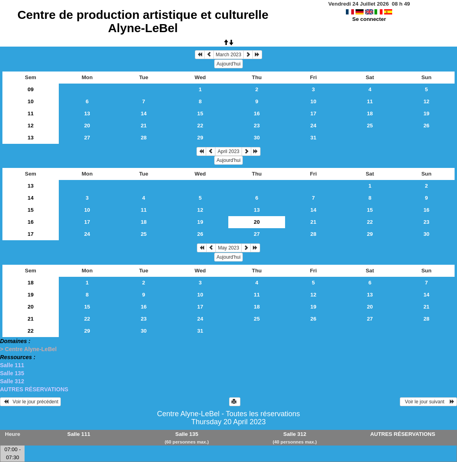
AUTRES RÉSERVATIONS (34, 389)
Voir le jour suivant (428, 402)
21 (144, 126)
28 (144, 138)
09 (30, 89)
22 (200, 126)
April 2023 (228, 151)
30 (257, 138)
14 (144, 113)
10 (30, 101)
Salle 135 (12, 373)
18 (370, 113)
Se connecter (369, 19)
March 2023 (228, 54)
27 (87, 138)
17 (313, 113)
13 (87, 113)
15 (200, 113)
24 (313, 126)
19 (427, 113)
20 (87, 126)
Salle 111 (12, 365)
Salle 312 (12, 381)
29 (200, 138)
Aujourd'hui (229, 64)
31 (313, 138)
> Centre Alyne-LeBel (28, 349)
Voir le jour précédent (30, 402)
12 (427, 101)
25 (370, 126)
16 (257, 113)
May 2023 (228, 248)
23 (257, 126)
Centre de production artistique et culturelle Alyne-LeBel (142, 21)
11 (370, 101)
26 (427, 126)
